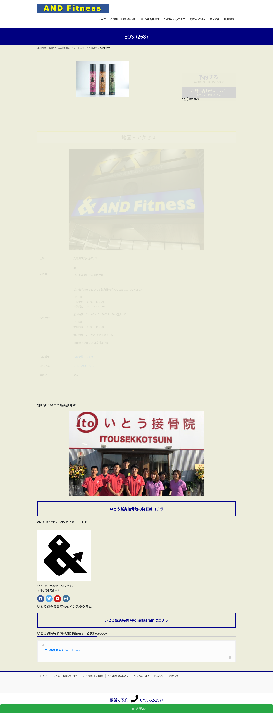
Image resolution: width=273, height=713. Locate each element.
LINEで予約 (136, 708)
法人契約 (159, 676)
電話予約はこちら (83, 356)
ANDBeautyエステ (118, 676)
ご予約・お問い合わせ (65, 676)
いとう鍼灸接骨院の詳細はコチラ (136, 509)
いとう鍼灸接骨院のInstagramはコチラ (136, 620)
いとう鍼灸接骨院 (93, 676)
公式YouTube (141, 676)
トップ (43, 676)
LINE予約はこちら (83, 366)
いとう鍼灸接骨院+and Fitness (61, 650)
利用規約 (174, 676)
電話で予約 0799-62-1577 (137, 700)
